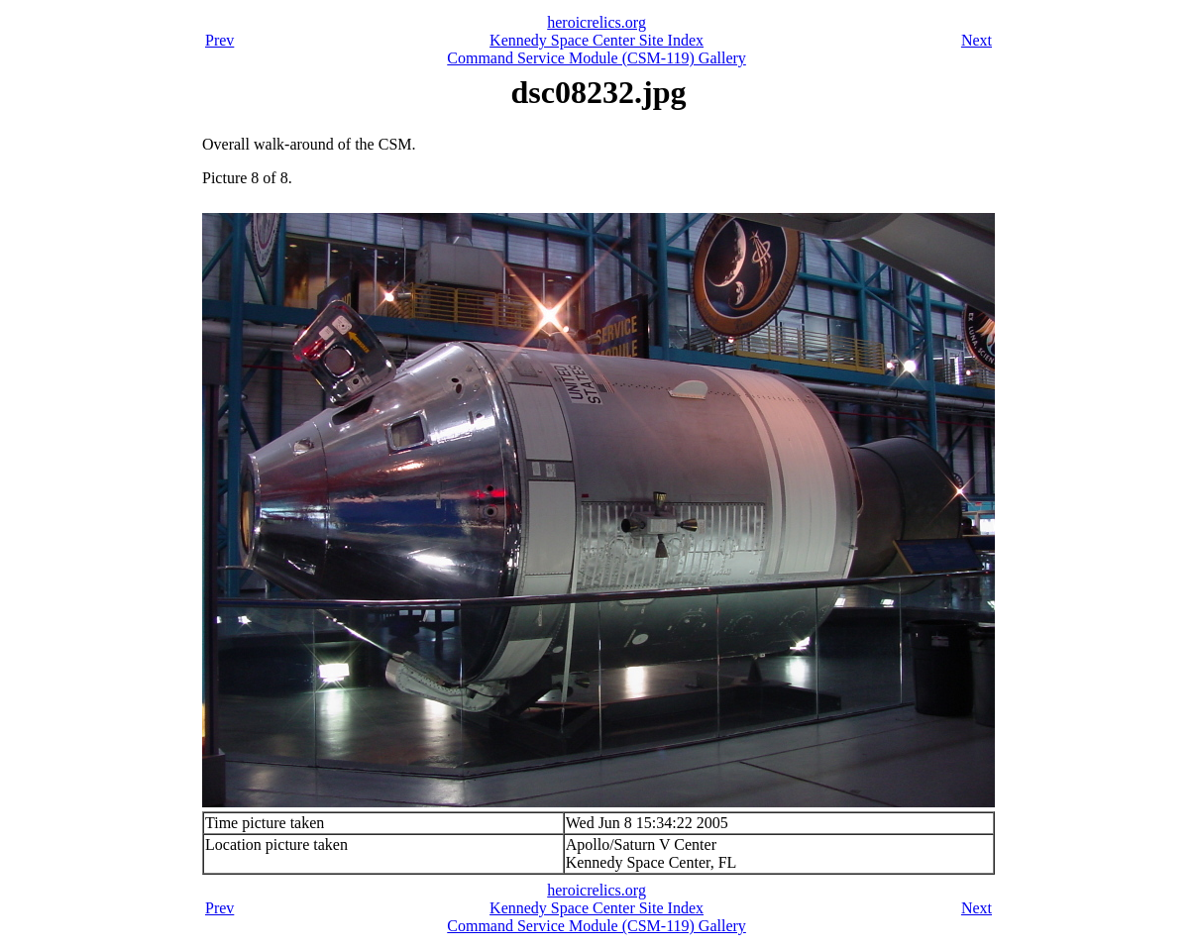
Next (976, 40)
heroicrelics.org (596, 22)
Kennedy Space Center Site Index (597, 40)
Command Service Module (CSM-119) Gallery (596, 58)
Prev (219, 40)
